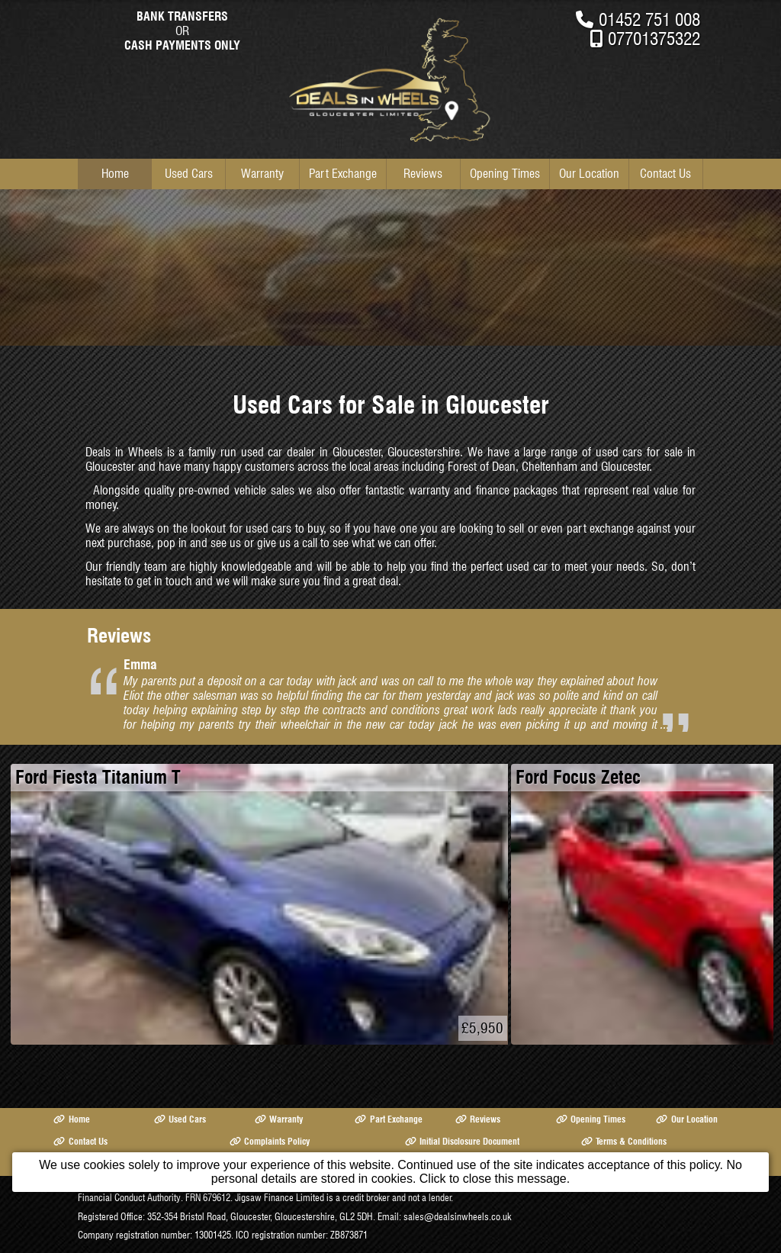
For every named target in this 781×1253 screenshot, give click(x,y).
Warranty (262, 173)
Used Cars (189, 173)
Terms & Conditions (624, 1141)
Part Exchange (343, 173)
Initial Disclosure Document (462, 1141)
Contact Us (665, 173)
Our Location (589, 173)
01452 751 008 (649, 19)
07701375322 (654, 38)
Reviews (422, 173)
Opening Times (505, 173)
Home (115, 173)
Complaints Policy (270, 1141)
